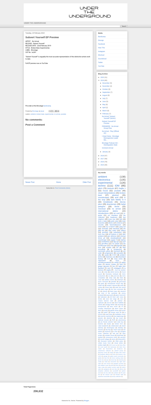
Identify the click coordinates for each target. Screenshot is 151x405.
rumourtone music (111, 337)
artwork (105, 291)
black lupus (113, 291)
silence (122, 369)
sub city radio (107, 372)
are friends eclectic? (106, 322)
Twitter (100, 62)
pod (112, 365)
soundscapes (103, 197)
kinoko (100, 299)
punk (122, 365)
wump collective (116, 376)
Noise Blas (122, 345)
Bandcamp (102, 36)
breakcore (120, 348)
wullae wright (102, 345)
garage (106, 356)
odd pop (115, 333)
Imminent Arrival (107, 148)
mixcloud (102, 209)
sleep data (112, 278)
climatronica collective (104, 350)
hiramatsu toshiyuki (112, 274)
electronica (104, 179)
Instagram (101, 51)
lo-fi (108, 259)
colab (105, 272)
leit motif (117, 213)
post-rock (116, 276)
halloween (104, 297)
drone (116, 206)
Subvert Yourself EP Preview (109, 122)
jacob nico (101, 360)
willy (99, 255)
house (105, 191)
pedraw (120, 301)
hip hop (108, 329)
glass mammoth (121, 295)
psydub (100, 337)
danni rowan (119, 308)
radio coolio (101, 367)
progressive (109, 253)
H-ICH (114, 255)
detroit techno (114, 272)
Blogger (86, 400)
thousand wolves (106, 341)
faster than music (121, 352)
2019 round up (113, 345)
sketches (109, 318)
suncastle (119, 253)
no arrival (57, 114)
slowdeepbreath (115, 238)
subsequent (117, 232)
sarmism (123, 337)
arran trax (111, 219)
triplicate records (103, 320)
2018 (102, 156)
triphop (123, 240)
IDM (117, 185)
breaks (109, 324)
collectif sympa (118, 350)
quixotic (100, 318)
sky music (119, 318)
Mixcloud (101, 55)
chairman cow (110, 257)
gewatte (113, 281)
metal (105, 361)
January (105, 152)
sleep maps (104, 289)
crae (111, 245)
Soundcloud (102, 59)
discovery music (102, 352)
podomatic (120, 335)
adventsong (122, 320)
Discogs (101, 40)
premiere (105, 232)
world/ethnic (105, 242)
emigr (111, 352)
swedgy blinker (110, 304)
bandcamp (113, 347)
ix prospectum (116, 249)
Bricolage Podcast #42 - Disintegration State (110, 144)
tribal (121, 278)
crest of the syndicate (109, 293)
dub (120, 219)
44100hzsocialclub (104, 262)
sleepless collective (103, 371)
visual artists (118, 343)
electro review (111, 264)
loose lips (113, 360)
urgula (108, 270)
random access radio (113, 367)
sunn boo (101, 234)
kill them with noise (116, 297)
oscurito (101, 225)
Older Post (87, 182)
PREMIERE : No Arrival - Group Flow (110, 127)
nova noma (118, 259)
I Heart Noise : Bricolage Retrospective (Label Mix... (110, 138)
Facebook (101, 44)
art (99, 291)
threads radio (119, 374)
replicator (101, 303)
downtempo (111, 204)
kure (99, 247)
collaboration (115, 326)
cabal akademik (103, 326)
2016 (102, 162)
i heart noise (117, 329)
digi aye (116, 242)
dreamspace (110, 328)
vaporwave (102, 260)
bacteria (100, 324)
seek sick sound (120, 287)
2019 (102, 80)
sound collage (104, 339)
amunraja (120, 304)
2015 (102, 165)
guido (102, 283)
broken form (119, 324)
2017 (102, 159)
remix (100, 227)
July (104, 98)
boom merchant (103, 281)
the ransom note (108, 374)
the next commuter (117, 289)
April (104, 107)
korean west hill (116, 312)
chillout (123, 230)
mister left (101, 285)
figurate (119, 245)
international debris (108, 211)
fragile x (122, 188)
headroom (113, 217)
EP (117, 247)
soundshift (115, 371)
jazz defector (111, 236)
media (99, 361)
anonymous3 (102, 306)
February (105, 114)
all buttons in (113, 234)
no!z (121, 299)
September (106, 92)
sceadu (108, 247)
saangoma (106, 369)
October (105, 89)
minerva (119, 223)
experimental (49, 114)
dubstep (120, 328)
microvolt (117, 251)
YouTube (101, 66)
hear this (106, 358)
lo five (115, 331)
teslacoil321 (122, 339)
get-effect (104, 244)
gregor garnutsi (103, 266)
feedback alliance (105, 354)
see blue (114, 369)
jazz (107, 360)
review (100, 287)
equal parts (109, 295)
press (116, 365)
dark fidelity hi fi (118, 200)
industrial (116, 228)
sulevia (100, 304)
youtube (63, 114)
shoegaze (117, 268)
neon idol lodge (111, 299)
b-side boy (119, 322)
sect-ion (109, 303)
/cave (99, 280)
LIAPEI (116, 262)
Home (58, 182)
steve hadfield (118, 303)
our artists (115, 244)
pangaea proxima (118, 363)
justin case (114, 221)
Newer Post (30, 182)
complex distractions (104, 308)
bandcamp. (47, 106)
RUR (113, 320)
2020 (102, 77)
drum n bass (102, 221)
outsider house (109, 335)
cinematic (105, 228)
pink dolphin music (103, 365)
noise (121, 285)
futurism (100, 329)
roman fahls (108, 287)
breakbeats (108, 202)
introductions (103, 213)
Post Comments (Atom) (62, 188)
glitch (100, 188)
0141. (118, 260)
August (105, 95)
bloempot (120, 280)
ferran (114, 354)
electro (110, 223)
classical (123, 291)
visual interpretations (106, 193)
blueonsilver (109, 348)
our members (113, 215)
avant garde (103, 347)
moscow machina (105, 316)
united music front (104, 343)
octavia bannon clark (105, 301)
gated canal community (117, 356)
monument (113, 361)
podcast (110, 188)
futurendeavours (115, 225)
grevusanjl (122, 281)
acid (116, 197)
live (114, 266)
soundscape (102, 240)
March (104, 111)
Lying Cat (122, 227)
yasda (107, 255)
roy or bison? (110, 227)
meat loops (108, 314)
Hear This (101, 48)
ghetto (100, 358)
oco (109, 276)
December (106, 83)
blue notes (112, 230)
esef (124, 242)
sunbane (116, 372)
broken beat (40, 114)
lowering (121, 360)
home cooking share (117, 358)
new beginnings (119, 316)
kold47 (106, 312)
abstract (115, 195)
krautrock (108, 331)
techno (102, 185)
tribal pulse (119, 341)
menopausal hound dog (115, 283)
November (106, 86)
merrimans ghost (104, 251)
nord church (107, 363)
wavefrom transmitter (104, 376)
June (104, 101)
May (104, 104)
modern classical (112, 285)
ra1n (109, 268)
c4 (122, 306)
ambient (33, 114)
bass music (114, 306)
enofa (106, 310)
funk (121, 264)
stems (114, 339)
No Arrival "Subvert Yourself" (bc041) (108, 117)
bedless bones (109, 280)
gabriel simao (114, 310)
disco (99, 310)
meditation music (120, 314)
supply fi (114, 240)
